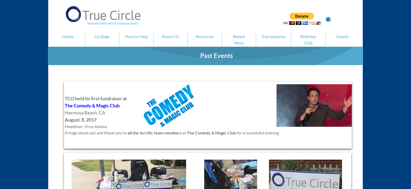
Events (343, 36)
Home (67, 36)
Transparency (273, 36)
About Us (170, 36)
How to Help (136, 36)
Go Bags (102, 36)
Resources (205, 36)
